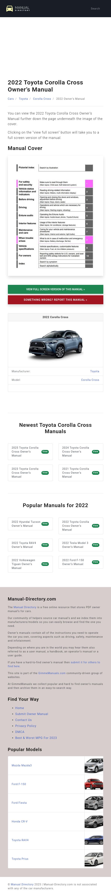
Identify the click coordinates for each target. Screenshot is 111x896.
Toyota (23, 98)
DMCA (20, 732)
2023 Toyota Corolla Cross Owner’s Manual (30, 472)
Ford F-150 (57, 784)
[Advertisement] (55, 45)
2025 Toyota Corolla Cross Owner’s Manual (30, 451)
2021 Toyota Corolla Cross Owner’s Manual (80, 472)
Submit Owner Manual (31, 714)
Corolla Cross (42, 98)
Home (19, 708)
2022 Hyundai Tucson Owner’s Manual (30, 523)
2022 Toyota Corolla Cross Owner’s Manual (80, 525)
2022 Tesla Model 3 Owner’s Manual (80, 544)
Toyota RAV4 (57, 840)
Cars (11, 98)
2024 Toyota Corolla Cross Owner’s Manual (80, 451)
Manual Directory (24, 607)
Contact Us (23, 720)
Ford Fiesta (57, 803)
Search (95, 8)
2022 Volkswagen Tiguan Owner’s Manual (30, 564)
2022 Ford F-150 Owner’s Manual (80, 562)
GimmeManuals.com (52, 673)
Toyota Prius (57, 859)
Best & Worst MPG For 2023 (36, 738)
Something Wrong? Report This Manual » (55, 299)
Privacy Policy (26, 726)
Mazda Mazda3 (57, 765)
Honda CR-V (57, 821)
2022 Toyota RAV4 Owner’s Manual (30, 544)
